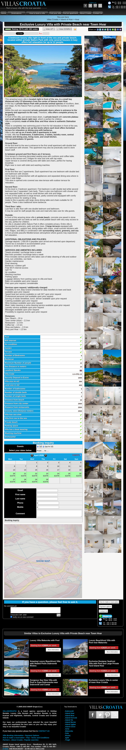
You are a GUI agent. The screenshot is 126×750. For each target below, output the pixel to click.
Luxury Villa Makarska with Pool (45, 640)
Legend (76, 455)
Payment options (105, 606)
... (43, 450)
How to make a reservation (108, 602)
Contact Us (97, 13)
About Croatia (85, 13)
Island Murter (70, 722)
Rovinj (67, 735)
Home (3, 13)
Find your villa (55, 13)
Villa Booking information (13, 735)
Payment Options (32, 735)
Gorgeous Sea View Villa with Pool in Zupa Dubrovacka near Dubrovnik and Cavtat (44, 682)
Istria (67, 729)
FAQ (28, 738)
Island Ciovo (70, 727)
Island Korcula (71, 718)
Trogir (67, 740)
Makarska (69, 731)
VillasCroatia (10, 711)
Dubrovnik (69, 711)
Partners (6, 740)
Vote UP (49, 29)
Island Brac (69, 716)
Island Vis (69, 720)
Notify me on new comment (21, 617)
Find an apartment (70, 13)
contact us (43, 731)
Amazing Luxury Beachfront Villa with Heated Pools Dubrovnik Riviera (45, 663)
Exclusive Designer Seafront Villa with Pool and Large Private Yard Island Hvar (104, 663)
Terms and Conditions (40, 738)
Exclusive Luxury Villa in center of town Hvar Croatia (103, 681)
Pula (67, 733)
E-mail (6, 749)
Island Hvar (69, 713)
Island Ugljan (70, 724)
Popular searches (31, 740)
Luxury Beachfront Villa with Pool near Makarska (102, 641)
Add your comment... (35, 610)
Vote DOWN (64, 29)
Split (67, 738)
